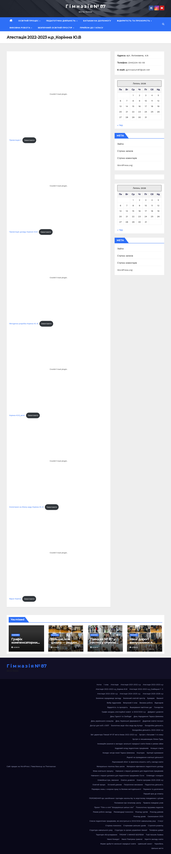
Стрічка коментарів (127, 158)
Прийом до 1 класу (91, 27)
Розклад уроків (139, 816)
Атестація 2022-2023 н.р (153, 685)
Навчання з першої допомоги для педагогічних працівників (139, 771)
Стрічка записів (125, 151)
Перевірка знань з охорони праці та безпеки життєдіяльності (116, 789)
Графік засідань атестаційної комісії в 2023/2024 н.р (124, 712)
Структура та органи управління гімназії (131, 830)
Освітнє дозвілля (128, 780)
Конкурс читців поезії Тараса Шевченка (119, 753)
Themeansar (50, 766)
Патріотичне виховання (133, 785)
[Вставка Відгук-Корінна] (58, 553)
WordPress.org (125, 165)
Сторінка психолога (113, 826)
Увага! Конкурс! (113, 839)
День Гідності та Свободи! (121, 716)
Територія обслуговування (106, 835)
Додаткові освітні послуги (153, 721)
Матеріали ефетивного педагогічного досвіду (145, 766)
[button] (163, 24)
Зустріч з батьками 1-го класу (151, 735)
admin (15, 647)
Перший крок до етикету (153, 794)
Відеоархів (159, 703)
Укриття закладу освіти (154, 839)
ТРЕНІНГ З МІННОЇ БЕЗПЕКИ (131, 835)
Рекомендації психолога (123, 812)
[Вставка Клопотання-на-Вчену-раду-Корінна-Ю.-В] (58, 461)
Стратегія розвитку (155, 826)
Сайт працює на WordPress (18, 766)
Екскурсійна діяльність (154, 726)
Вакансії (160, 698)
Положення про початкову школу (127, 803)
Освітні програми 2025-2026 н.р (150, 780)
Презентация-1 (15, 140)
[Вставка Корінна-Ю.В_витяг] (58, 369)
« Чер (120, 125)
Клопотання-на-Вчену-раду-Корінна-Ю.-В (26, 507)
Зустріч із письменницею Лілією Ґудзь (147, 739)
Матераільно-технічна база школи (111, 766)
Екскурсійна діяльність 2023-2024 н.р (147, 730)
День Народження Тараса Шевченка (148, 716)
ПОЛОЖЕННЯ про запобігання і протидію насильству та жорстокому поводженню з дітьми (126, 798)
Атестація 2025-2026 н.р (153, 694)
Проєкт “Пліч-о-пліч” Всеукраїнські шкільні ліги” (114, 807)
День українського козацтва (102, 721)
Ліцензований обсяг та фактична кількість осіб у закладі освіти (137, 762)
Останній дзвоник (115, 785)
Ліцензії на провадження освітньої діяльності (145, 757)
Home (99, 685)
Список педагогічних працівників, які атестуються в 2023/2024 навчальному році (123, 821)
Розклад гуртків (141, 812)
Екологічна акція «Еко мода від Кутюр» (127, 726)
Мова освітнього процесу (103, 771)
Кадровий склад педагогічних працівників (131, 748)
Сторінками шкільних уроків (134, 826)
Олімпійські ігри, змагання (108, 780)
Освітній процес (28, 21)
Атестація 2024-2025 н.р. (130, 694)
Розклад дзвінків (156, 812)
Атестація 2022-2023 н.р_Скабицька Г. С (146, 689)
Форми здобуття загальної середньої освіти (118, 844)
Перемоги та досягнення (153, 789)
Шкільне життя (157, 848)
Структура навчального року (101, 830)
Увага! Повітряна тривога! (132, 839)
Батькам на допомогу (97, 21)
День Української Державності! (128, 721)
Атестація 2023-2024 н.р (107, 694)
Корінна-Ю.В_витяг (17, 415)
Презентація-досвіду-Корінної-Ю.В (23, 232)
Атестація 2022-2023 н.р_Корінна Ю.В (111, 689)
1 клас (106, 685)
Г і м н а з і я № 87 (85, 6)
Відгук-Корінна (15, 599)
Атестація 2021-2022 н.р (131, 685)
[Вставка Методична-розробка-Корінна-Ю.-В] (58, 277)
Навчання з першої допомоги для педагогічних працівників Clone (117, 776)
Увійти (120, 144)
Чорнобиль (158, 844)
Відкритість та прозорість (134, 21)
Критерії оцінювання (155, 753)
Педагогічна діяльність (61, 21)
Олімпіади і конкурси (154, 776)
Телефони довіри (156, 830)
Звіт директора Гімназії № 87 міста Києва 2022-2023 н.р (114, 735)
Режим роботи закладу (102, 812)
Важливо (15, 635)
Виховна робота (20, 27)
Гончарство (158, 707)
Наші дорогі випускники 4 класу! (141, 642)
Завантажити (29, 140)
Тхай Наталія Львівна (154, 835)
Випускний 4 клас (130, 703)
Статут (160, 821)
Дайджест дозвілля (155, 712)
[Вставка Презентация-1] (58, 94)
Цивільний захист (145, 844)
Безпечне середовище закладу (108, 698)
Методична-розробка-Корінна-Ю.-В (23, 324)
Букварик (151, 698)
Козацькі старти (157, 748)
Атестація (114, 685)
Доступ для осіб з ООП (99, 726)
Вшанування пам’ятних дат (141, 707)
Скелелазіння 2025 (155, 816)
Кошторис (141, 753)
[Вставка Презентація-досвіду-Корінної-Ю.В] (58, 186)
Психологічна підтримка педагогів (149, 807)
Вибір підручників (114, 703)
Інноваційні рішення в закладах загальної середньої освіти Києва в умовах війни (130, 744)
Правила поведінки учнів (153, 803)
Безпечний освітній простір (55, 27)
